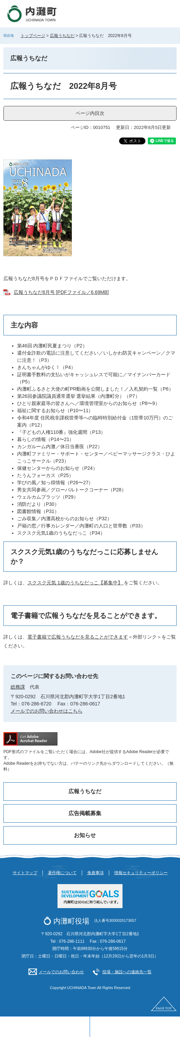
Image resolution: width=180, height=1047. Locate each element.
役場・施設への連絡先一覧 (127, 971)
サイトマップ (25, 872)
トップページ (33, 35)
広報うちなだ (62, 35)
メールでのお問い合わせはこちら (46, 711)
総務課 (18, 687)
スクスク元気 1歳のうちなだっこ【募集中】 (75, 582)
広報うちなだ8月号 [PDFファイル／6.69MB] (61, 292)
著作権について (62, 872)
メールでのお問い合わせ (61, 971)
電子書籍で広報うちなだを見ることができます (77, 637)
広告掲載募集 (84, 813)
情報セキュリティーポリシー (141, 872)
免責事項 (95, 872)
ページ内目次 (90, 113)
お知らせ (85, 835)
